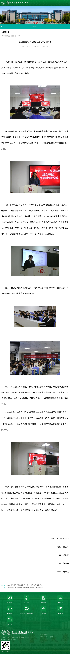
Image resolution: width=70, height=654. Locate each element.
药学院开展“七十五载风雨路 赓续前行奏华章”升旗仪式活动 (25, 588)
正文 (19, 36)
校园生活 (13, 36)
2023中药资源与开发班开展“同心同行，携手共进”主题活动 (24, 585)
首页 (8, 36)
